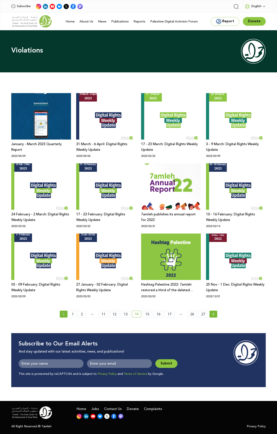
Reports (139, 21)
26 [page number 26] (192, 314)
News (102, 21)
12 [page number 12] (114, 314)
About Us (86, 21)
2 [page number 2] (82, 314)
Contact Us (113, 409)
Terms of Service (135, 374)
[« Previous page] (64, 314)
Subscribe (21, 6)
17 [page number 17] (169, 314)
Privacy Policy (107, 374)
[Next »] (213, 314)
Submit (166, 363)
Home (70, 21)
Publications (120, 21)
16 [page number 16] (158, 314)
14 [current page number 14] (138, 315)
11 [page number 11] (103, 314)
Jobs (95, 409)
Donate (133, 409)
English (253, 6)
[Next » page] (213, 314)
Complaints (153, 409)
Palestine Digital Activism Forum (174, 21)
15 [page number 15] (147, 314)
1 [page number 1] (73, 314)
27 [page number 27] (203, 314)
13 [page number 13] (126, 314)
